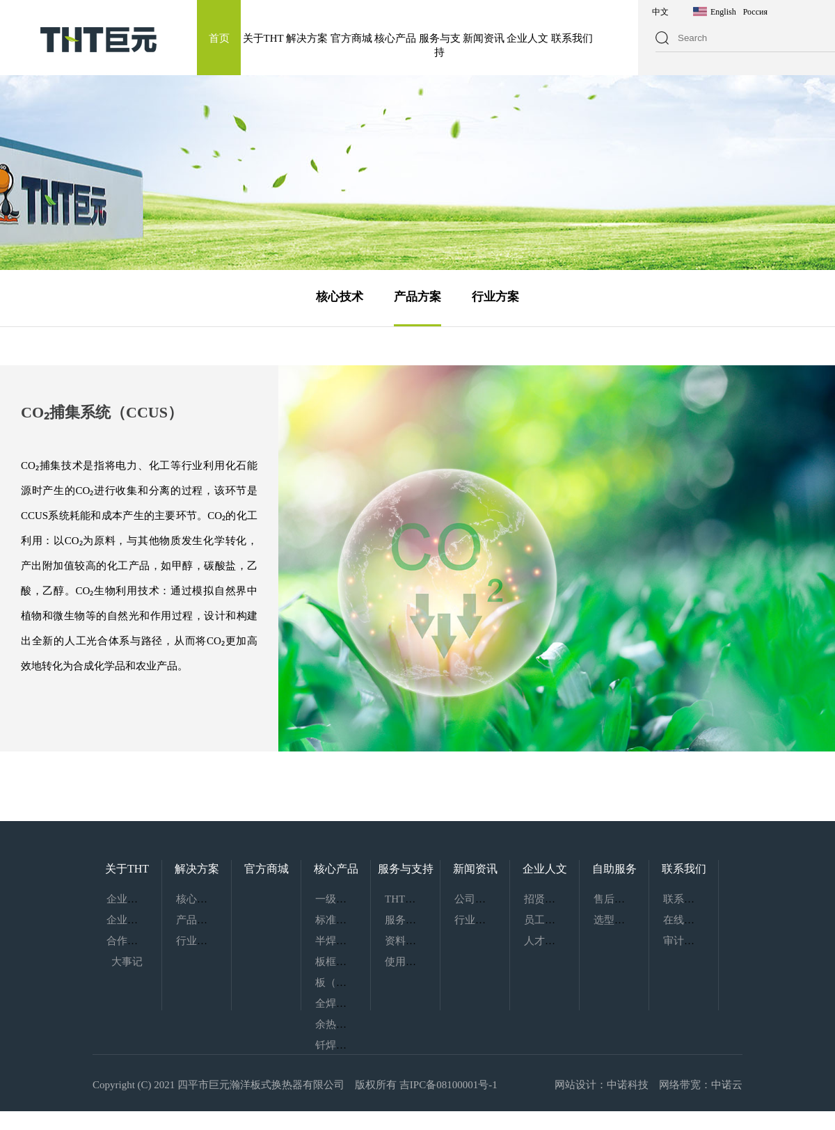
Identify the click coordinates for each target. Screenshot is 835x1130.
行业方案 (495, 296)
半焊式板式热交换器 (362, 940)
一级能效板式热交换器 (367, 899)
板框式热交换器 (351, 961)
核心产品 (395, 38)
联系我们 (572, 38)
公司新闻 (475, 899)
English (723, 12)
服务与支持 (406, 869)
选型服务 (614, 919)
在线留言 (684, 919)
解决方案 (307, 38)
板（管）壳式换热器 (362, 982)
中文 (660, 12)
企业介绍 (127, 899)
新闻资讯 (483, 38)
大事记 (127, 961)
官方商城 (351, 38)
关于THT (263, 38)
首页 (219, 38)
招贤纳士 (545, 899)
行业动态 (475, 919)
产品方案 (417, 296)
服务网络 (406, 919)
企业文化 (127, 919)
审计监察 (684, 940)
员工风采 (545, 919)
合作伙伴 (127, 940)
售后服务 (614, 899)
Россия (755, 12)
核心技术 (339, 296)
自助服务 (614, 869)
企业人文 (527, 38)
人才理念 (545, 940)
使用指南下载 (416, 961)
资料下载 (406, 940)
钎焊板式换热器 (351, 1045)
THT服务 (405, 899)
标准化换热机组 (351, 919)
